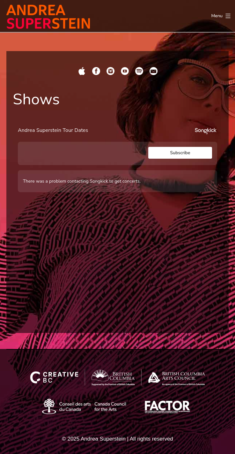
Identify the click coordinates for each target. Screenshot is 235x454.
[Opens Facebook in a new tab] (96, 71)
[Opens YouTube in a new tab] (125, 71)
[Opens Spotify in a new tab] (139, 71)
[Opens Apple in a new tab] (82, 71)
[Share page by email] (154, 71)
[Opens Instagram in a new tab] (110, 71)
